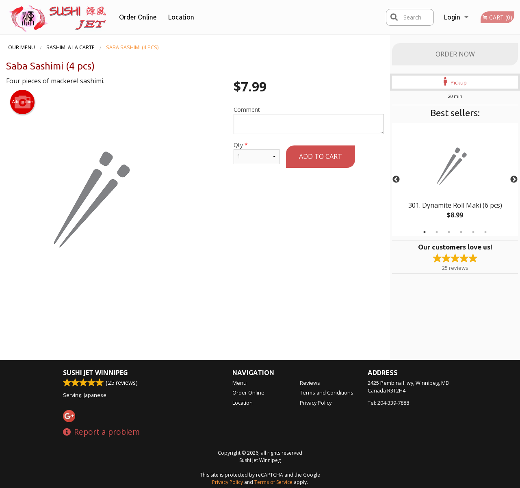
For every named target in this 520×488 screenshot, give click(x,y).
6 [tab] (485, 232)
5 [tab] (473, 232)
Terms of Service (273, 482)
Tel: (388, 402)
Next (514, 180)
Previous (396, 180)
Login (452, 17)
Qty (257, 152)
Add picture (22, 102)
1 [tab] (424, 232)
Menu (239, 382)
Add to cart (320, 156)
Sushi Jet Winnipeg (95, 372)
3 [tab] (449, 232)
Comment (309, 120)
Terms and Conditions (326, 392)
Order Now (455, 54)
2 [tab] (437, 232)
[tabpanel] (455, 179)
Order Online (137, 17)
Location (181, 17)
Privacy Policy (316, 402)
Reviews (310, 382)
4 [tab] (461, 232)
